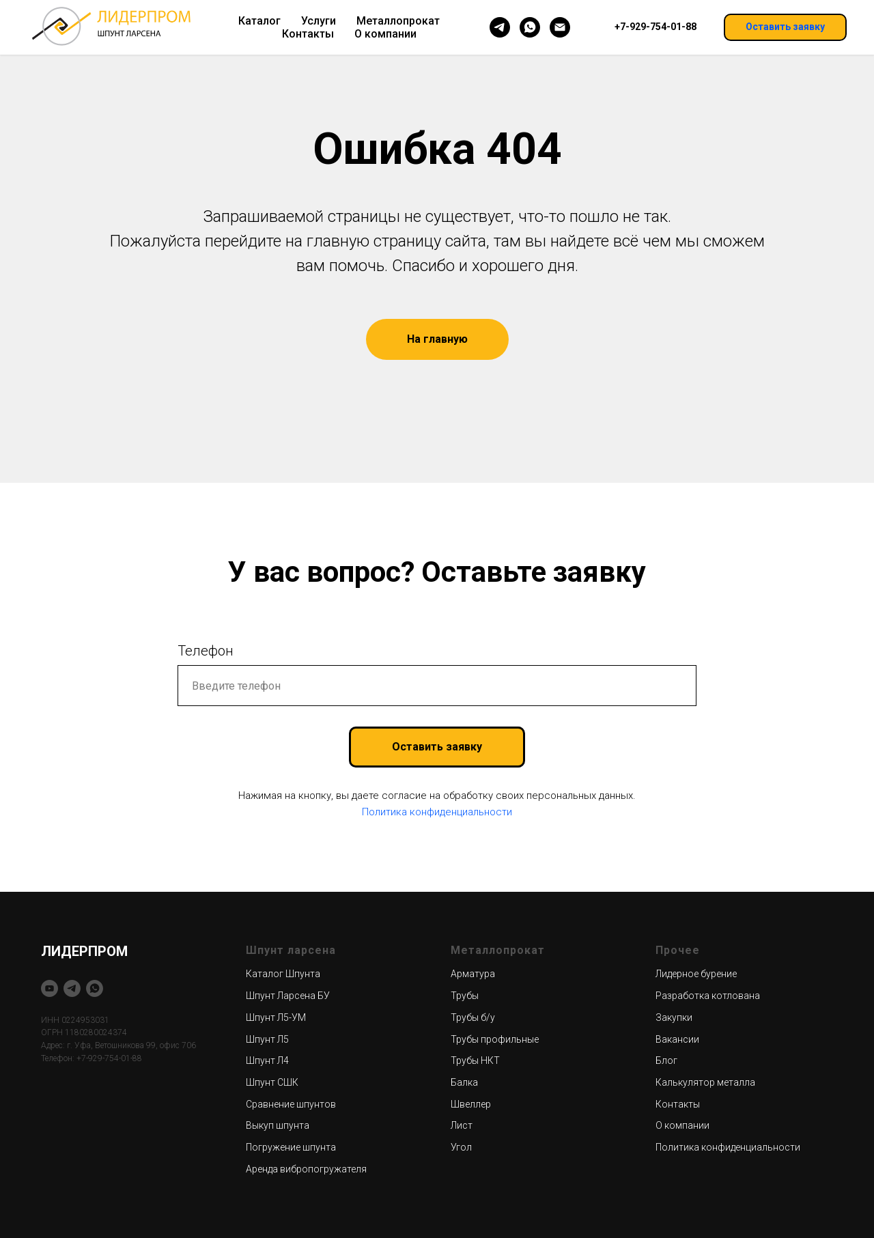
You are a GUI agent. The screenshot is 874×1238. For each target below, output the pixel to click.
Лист (462, 1125)
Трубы (465, 995)
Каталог (259, 20)
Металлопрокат (398, 20)
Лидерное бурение (696, 973)
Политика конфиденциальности (437, 812)
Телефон (206, 651)
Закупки (674, 1017)
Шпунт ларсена (291, 950)
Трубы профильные (495, 1039)
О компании (385, 33)
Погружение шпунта (291, 1147)
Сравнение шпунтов (291, 1104)
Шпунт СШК (272, 1082)
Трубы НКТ (475, 1060)
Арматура (473, 973)
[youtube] (49, 988)
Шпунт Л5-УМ (276, 1017)
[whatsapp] (530, 27)
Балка (464, 1082)
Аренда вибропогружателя (306, 1169)
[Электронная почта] (560, 27)
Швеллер (471, 1104)
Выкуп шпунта (277, 1125)
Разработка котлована (708, 995)
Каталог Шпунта (283, 973)
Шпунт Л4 (267, 1060)
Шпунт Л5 (267, 1039)
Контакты (308, 33)
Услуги (318, 20)
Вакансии (677, 1039)
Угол (461, 1147)
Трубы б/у (473, 1017)
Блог (666, 1060)
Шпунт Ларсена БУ (288, 995)
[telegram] (500, 27)
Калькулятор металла (705, 1082)
